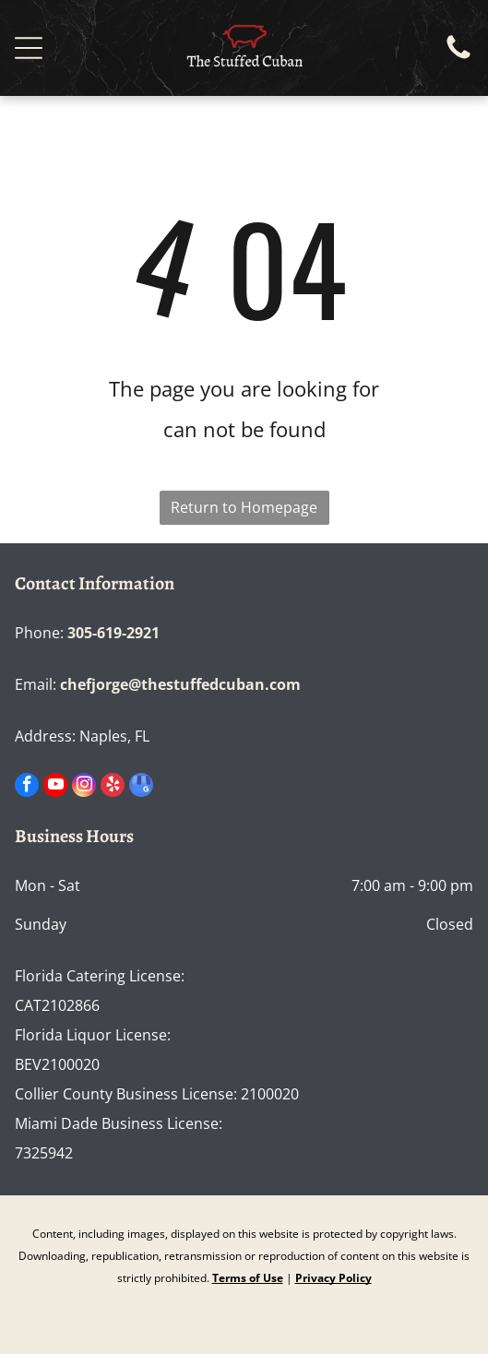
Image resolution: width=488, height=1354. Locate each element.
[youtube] (55, 787)
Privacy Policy (333, 1278)
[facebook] (27, 787)
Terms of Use (247, 1278)
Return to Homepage (244, 507)
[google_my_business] (141, 787)
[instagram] (84, 787)
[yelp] (113, 787)
